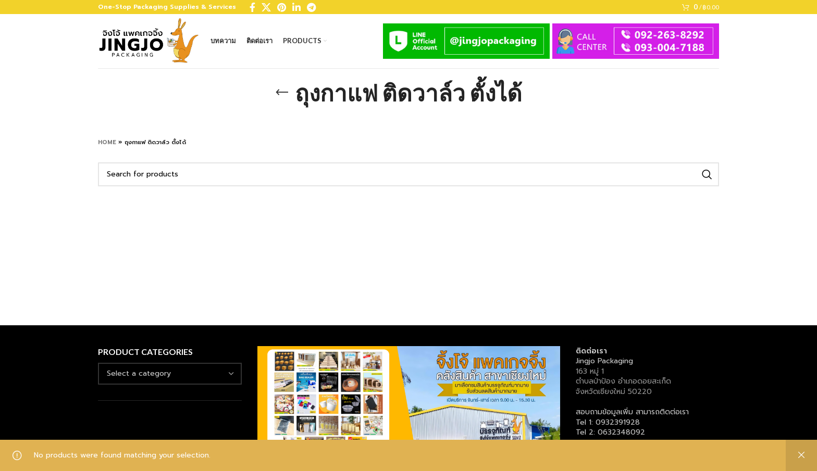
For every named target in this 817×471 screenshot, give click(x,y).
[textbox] (139, 373)
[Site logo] (149, 40)
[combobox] (170, 374)
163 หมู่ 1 (590, 371)
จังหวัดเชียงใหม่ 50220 (614, 391)
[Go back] (282, 92)
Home (107, 142)
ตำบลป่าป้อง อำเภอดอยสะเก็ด (623, 381)
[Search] (408, 174)
